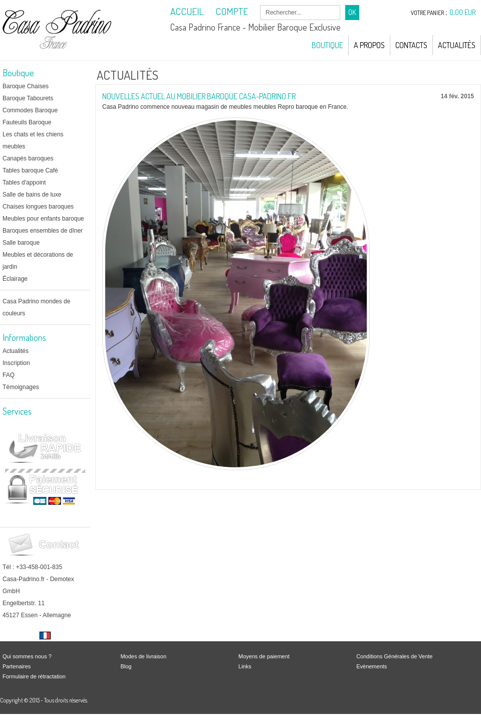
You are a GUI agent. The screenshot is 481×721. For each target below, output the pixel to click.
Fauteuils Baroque (27, 122)
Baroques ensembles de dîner (43, 230)
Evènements (371, 666)
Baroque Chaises (26, 86)
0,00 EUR (462, 12)
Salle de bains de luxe (32, 194)
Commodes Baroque (30, 110)
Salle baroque (21, 242)
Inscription (16, 363)
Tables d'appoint (24, 182)
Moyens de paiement (264, 656)
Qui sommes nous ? (27, 656)
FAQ (9, 375)
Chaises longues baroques (38, 206)
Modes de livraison (143, 656)
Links (245, 666)
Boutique (327, 45)
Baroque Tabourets (28, 98)
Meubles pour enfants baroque (43, 218)
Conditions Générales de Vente (394, 656)
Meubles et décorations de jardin (38, 260)
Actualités (456, 45)
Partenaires (17, 666)
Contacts (411, 45)
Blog (125, 666)
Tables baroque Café (30, 170)
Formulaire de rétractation (34, 676)
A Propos (369, 45)
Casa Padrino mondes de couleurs (36, 307)
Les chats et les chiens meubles (33, 140)
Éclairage (15, 278)
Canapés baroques (28, 158)
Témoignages (21, 387)
